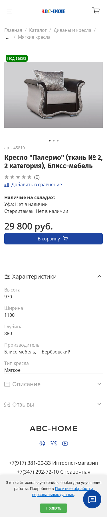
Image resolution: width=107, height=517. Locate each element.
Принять (53, 508)
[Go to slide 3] (57, 140)
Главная (13, 30)
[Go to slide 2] (53, 140)
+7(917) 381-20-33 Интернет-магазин (53, 462)
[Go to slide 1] (50, 140)
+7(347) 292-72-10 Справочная (53, 471)
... (7, 37)
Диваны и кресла (72, 30)
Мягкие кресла (34, 37)
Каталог (38, 30)
